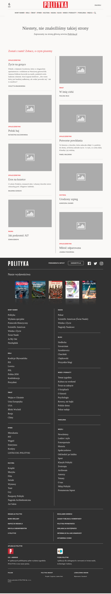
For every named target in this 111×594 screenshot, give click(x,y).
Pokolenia (82, 13)
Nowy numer (19, 13)
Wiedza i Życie (14, 332)
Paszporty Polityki (16, 497)
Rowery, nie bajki (65, 402)
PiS (9, 363)
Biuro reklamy (13, 519)
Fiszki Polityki (63, 558)
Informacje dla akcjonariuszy (69, 534)
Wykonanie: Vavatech (80, 577)
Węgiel (11, 441)
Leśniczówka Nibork (81, 573)
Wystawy (12, 485)
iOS (9, 558)
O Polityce (12, 534)
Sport (60, 459)
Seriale (11, 481)
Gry (9, 493)
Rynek (39, 13)
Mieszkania (13, 433)
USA (10, 406)
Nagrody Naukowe (66, 328)
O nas (60, 483)
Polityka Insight (47, 573)
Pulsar (60, 316)
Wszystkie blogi (65, 363)
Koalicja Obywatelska (17, 359)
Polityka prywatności (66, 524)
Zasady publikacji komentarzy (69, 519)
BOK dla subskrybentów (17, 529)
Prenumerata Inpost (57, 264)
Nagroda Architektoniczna (19, 501)
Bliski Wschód (14, 410)
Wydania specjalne (16, 320)
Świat (33, 13)
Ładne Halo (59, 577)
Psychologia (63, 398)
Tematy (61, 479)
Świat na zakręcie (65, 386)
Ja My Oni (12, 340)
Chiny (10, 418)
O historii (62, 394)
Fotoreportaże (64, 443)
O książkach (63, 390)
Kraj (28, 13)
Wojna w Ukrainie (16, 398)
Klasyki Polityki (65, 463)
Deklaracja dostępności (67, 529)
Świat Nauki (13, 336)
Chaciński (62, 355)
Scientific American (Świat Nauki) (73, 320)
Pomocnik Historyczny (18, 324)
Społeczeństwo (64, 451)
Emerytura (12, 445)
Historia (61, 447)
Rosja (10, 414)
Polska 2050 (13, 375)
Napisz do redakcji (15, 524)
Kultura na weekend (66, 382)
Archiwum (62, 471)
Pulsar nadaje (64, 410)
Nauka (53, 13)
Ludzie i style (64, 439)
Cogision (52, 577)
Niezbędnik (13, 344)
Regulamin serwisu (64, 515)
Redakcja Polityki (15, 515)
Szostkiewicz (63, 351)
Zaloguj (97, 5)
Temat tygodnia (65, 378)
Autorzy (61, 475)
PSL (10, 371)
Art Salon (12, 505)
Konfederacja (14, 379)
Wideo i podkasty (69, 13)
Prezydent (12, 383)
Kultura (46, 13)
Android (15, 558)
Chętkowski (63, 359)
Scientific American (16, 328)
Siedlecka (62, 343)
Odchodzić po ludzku (67, 455)
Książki (11, 469)
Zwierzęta (62, 467)
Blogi (59, 13)
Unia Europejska (15, 402)
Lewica (11, 367)
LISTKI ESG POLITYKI (19, 453)
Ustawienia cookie (64, 539)
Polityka (11, 316)
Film (10, 477)
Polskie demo (64, 406)
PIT (9, 437)
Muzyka (11, 473)
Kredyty (11, 449)
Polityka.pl (72, 35)
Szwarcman (63, 347)
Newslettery (63, 435)
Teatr (10, 489)
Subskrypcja (76, 264)
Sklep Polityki (64, 487)
